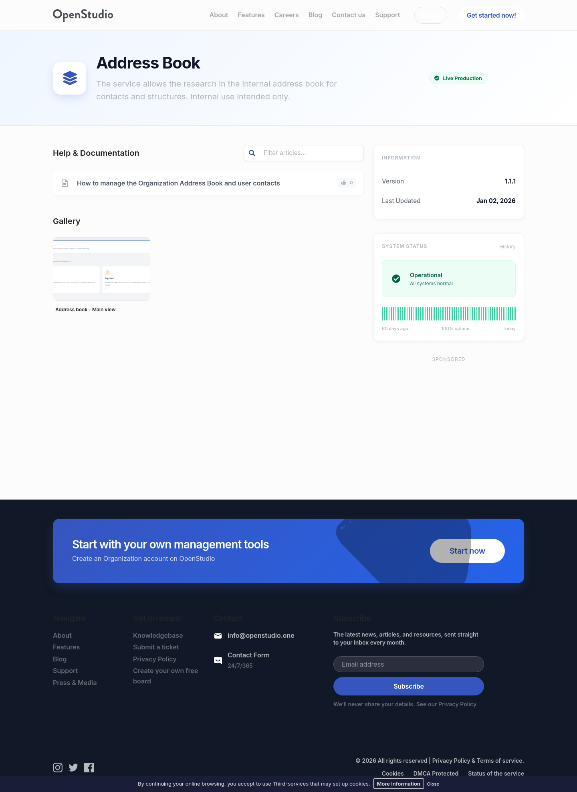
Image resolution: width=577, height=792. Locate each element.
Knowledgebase (158, 635)
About (219, 15)
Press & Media (75, 683)
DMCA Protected (436, 773)
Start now (467, 551)
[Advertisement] (448, 424)
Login (431, 15)
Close (433, 784)
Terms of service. (500, 760)
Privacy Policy (155, 659)
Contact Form (249, 655)
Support (387, 15)
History (507, 247)
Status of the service (496, 773)
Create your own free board (165, 676)
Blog (315, 15)
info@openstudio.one (261, 635)
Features (251, 15)
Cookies (393, 773)
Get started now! (491, 15)
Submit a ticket (156, 647)
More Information (398, 783)
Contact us (348, 15)
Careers (286, 15)
